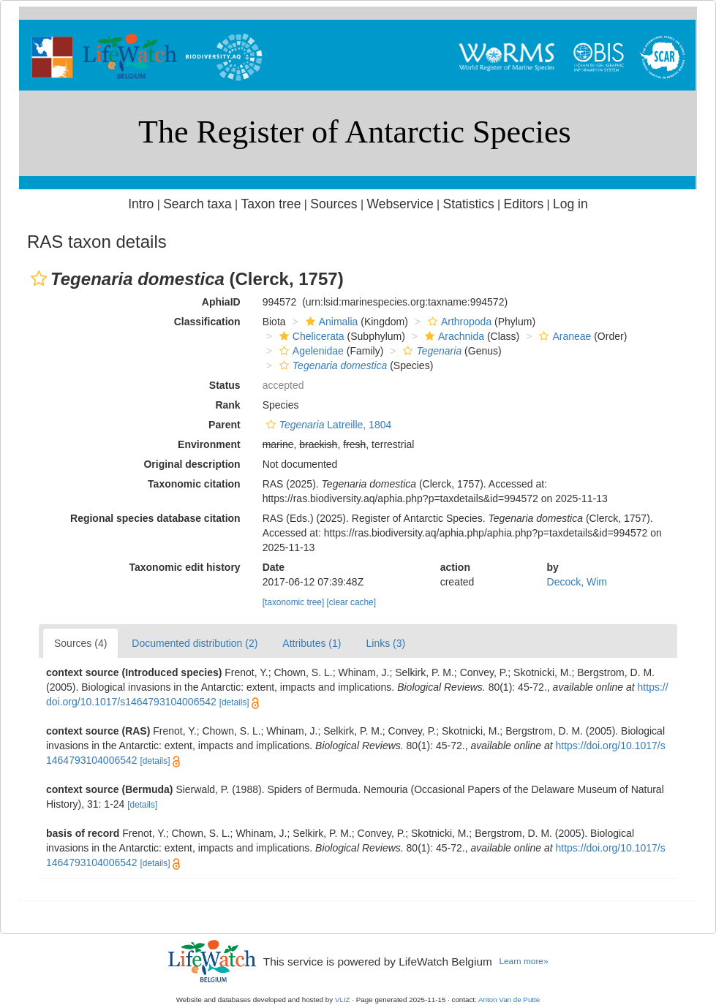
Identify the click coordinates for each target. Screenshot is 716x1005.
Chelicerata (310, 336)
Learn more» (523, 961)
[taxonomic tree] (294, 602)
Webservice (399, 204)
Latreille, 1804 (327, 425)
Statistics (468, 204)
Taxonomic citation (194, 484)
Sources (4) (80, 643)
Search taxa (197, 204)
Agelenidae (310, 351)
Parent (224, 425)
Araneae (563, 336)
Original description (191, 464)
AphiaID (221, 302)
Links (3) (385, 643)
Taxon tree (271, 204)
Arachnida (452, 336)
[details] (234, 702)
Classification (207, 321)
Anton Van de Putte (509, 999)
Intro (141, 204)
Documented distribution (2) (194, 643)
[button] (38, 278)
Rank (227, 405)
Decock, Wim (577, 582)
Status (225, 385)
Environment (209, 444)
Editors (524, 204)
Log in (570, 204)
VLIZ (342, 999)
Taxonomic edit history (184, 567)
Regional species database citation (155, 518)
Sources (333, 204)
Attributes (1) (311, 643)
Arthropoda (457, 321)
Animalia (330, 321)
